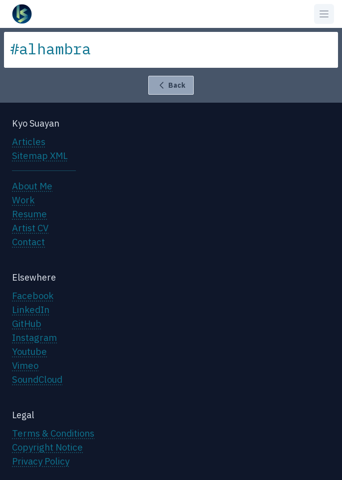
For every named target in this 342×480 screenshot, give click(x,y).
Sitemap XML (40, 155)
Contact (28, 242)
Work (23, 200)
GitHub (26, 323)
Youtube (29, 351)
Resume (29, 214)
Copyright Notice (47, 447)
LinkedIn (30, 310)
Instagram (34, 337)
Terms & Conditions (53, 433)
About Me (32, 186)
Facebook (32, 296)
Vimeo (25, 365)
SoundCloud (37, 379)
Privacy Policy (40, 461)
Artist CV (30, 228)
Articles (28, 142)
